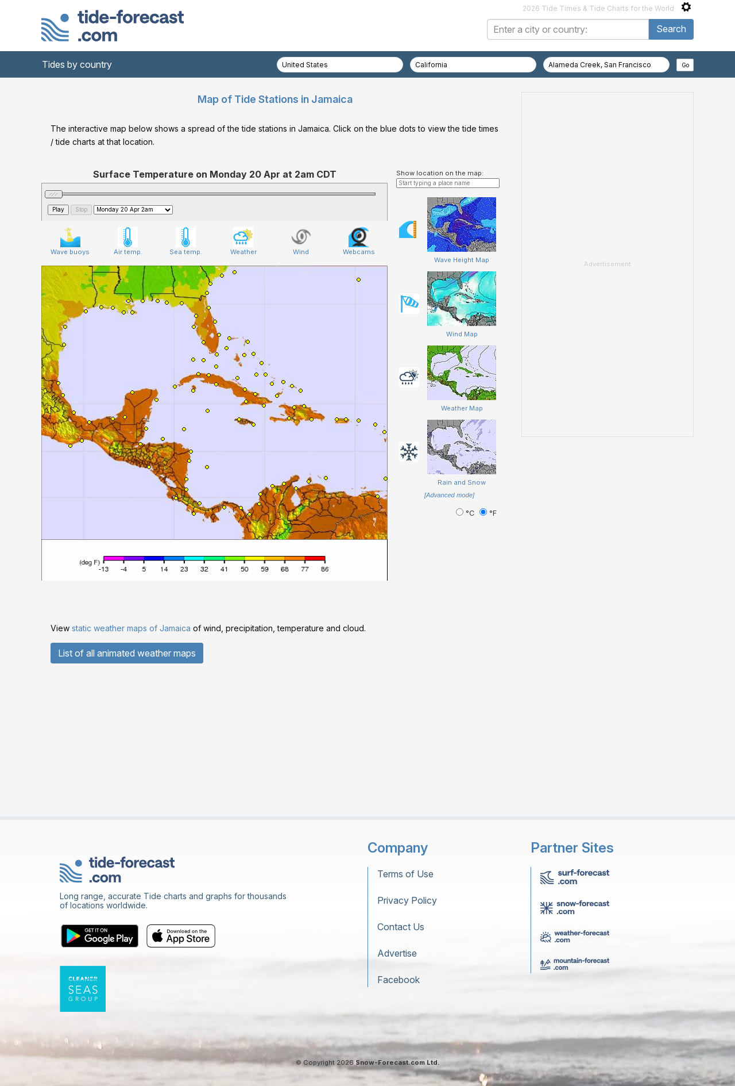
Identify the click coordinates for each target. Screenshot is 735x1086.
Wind (301, 241)
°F (488, 513)
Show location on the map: (439, 173)
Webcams (359, 241)
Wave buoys (70, 241)
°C (466, 513)
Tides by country (77, 64)
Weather (243, 241)
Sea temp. (185, 241)
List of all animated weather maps (127, 653)
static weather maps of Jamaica (131, 628)
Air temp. (128, 241)
